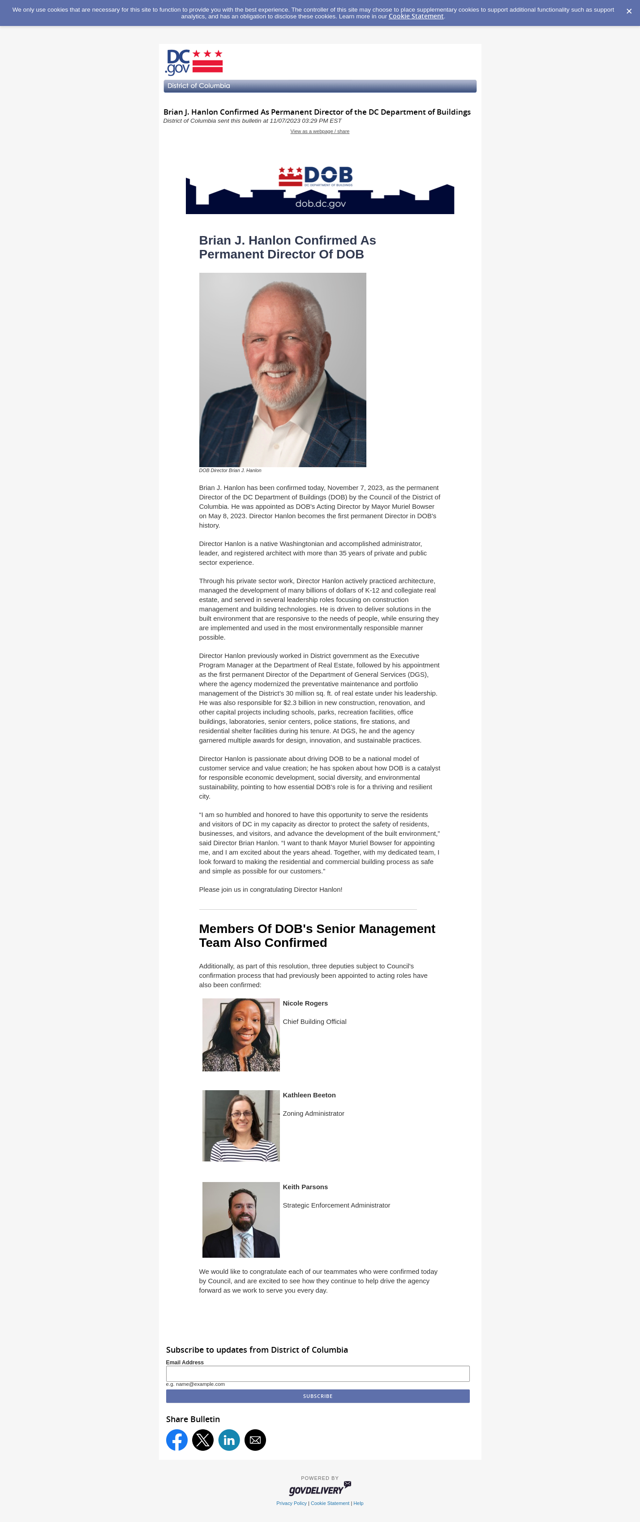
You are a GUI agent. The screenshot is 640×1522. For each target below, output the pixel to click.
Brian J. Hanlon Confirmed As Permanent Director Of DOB (288, 247)
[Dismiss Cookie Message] (629, 8)
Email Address (185, 1362)
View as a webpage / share (320, 131)
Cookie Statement (416, 16)
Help (358, 1503)
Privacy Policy (291, 1503)
